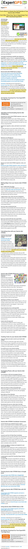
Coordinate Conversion (6, 76)
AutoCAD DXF (14, 78)
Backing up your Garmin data (7, 79)
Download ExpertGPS (6, 104)
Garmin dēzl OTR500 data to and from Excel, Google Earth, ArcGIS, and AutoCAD (13, 64)
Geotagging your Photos (19, 79)
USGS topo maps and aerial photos (13, 189)
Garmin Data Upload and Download (8, 73)
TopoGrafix (7, 546)
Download (3, 83)
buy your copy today (5, 85)
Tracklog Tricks (16, 74)
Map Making (19, 73)
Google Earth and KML (16, 76)
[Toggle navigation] (25, 7)
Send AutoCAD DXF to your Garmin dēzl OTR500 (16, 514)
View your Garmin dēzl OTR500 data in (12, 475)
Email (21, 546)
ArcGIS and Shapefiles (6, 78)
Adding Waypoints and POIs (7, 74)
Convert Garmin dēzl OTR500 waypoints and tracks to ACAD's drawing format (12, 509)
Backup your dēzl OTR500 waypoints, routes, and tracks (13, 165)
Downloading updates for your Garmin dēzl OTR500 (12, 81)
